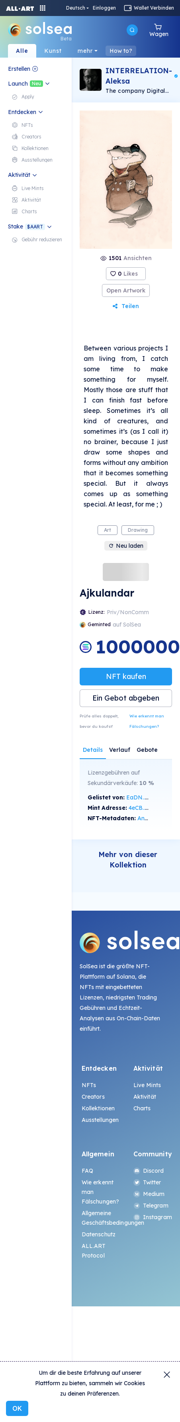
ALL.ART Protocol (94, 1250)
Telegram (150, 1205)
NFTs (89, 1085)
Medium (149, 1194)
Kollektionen (98, 1108)
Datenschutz (99, 1234)
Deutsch (75, 8)
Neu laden (125, 545)
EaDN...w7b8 (143, 797)
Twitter (147, 1182)
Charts (142, 1108)
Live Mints (147, 1085)
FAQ (87, 1170)
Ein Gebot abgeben (125, 698)
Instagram (151, 1217)
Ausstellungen (100, 1120)
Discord (148, 1171)
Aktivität (144, 1096)
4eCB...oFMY (145, 807)
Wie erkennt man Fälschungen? (146, 721)
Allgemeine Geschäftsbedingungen (100, 1218)
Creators (93, 1096)
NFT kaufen (126, 676)
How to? (121, 50)
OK (17, 1408)
